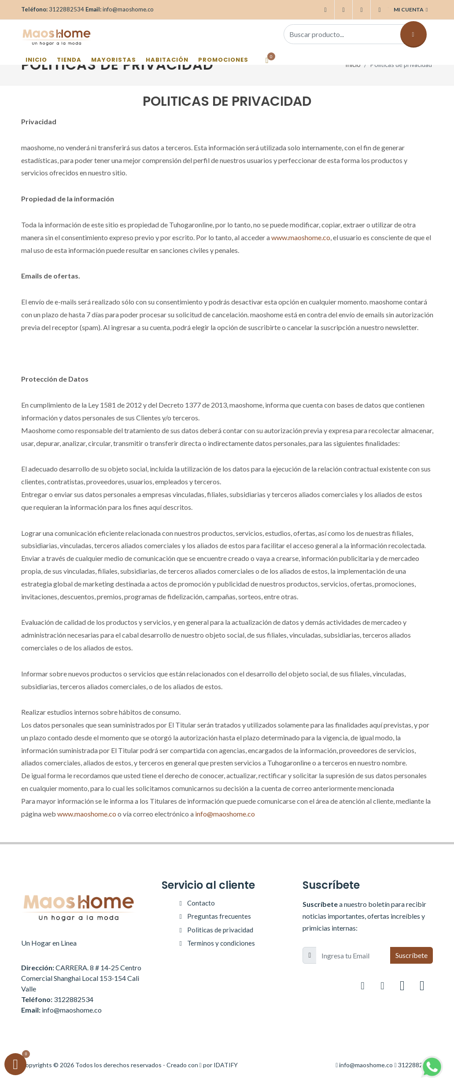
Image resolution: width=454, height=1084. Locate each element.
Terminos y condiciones (221, 943)
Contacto (201, 903)
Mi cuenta (411, 9)
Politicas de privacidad (220, 930)
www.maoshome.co (300, 237)
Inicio (353, 64)
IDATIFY (226, 1065)
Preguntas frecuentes (219, 916)
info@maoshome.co (225, 813)
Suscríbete (411, 955)
